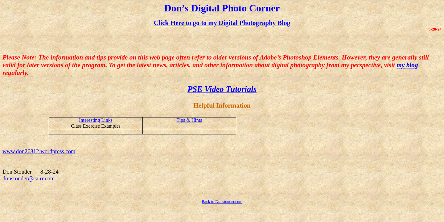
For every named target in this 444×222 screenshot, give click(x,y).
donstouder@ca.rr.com (28, 178)
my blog (407, 65)
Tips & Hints (189, 120)
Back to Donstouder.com (222, 201)
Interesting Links (96, 120)
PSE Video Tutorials (222, 89)
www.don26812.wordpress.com (39, 151)
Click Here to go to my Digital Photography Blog (222, 23)
